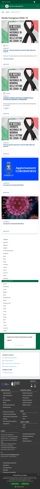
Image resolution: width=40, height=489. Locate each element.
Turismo (5, 325)
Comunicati (6, 93)
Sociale (4, 317)
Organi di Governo (7, 393)
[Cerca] (37, 6)
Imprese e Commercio (27, 400)
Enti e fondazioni (6, 400)
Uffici (4, 397)
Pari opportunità (6, 297)
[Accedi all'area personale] (34, 2)
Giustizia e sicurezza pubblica (9, 414)
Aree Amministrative (7, 395)
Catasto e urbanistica (27, 402)
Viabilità (5, 331)
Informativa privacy (7, 467)
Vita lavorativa (25, 397)
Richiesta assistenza (26, 441)
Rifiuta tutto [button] (25, 483)
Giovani (5, 284)
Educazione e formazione (8, 411)
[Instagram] (35, 386)
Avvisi (5, 45)
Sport (4, 319)
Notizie (24, 414)
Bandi (4, 256)
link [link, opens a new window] (32, 481)
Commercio (5, 264)
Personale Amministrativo (9, 405)
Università (5, 328)
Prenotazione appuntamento (28, 434)
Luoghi (23, 425)
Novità (7, 12)
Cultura (5, 270)
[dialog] (20, 481)
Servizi (4, 314)
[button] (20, 486)
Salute (4, 308)
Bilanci (4, 262)
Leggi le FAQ (25, 438)
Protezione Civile (7, 303)
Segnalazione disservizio (27, 436)
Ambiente (5, 245)
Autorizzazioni (6, 423)
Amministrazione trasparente (9, 463)
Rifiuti (4, 306)
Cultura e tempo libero (27, 395)
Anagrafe (5, 248)
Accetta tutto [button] (15, 483)
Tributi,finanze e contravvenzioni (10, 416)
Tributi (4, 322)
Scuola (4, 311)
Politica (4, 300)
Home (3, 12)
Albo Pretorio (6, 465)
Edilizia (4, 275)
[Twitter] (35, 384)
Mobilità (5, 292)
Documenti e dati (7, 407)
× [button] (38, 474)
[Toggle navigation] (2, 6)
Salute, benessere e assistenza (10, 421)
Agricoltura (5, 242)
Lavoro (4, 289)
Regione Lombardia (6, 2)
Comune (5, 267)
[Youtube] (31, 386)
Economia (5, 273)
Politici (4, 402)
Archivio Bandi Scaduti (8, 250)
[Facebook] (31, 384)
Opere (4, 295)
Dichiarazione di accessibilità (9, 472)
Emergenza (5, 278)
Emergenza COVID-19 (8, 281)
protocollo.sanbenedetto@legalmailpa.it (10, 454)
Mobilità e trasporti (26, 405)
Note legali (5, 470)
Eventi (23, 427)
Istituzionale (6, 286)
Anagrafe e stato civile (27, 393)
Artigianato (5, 253)
